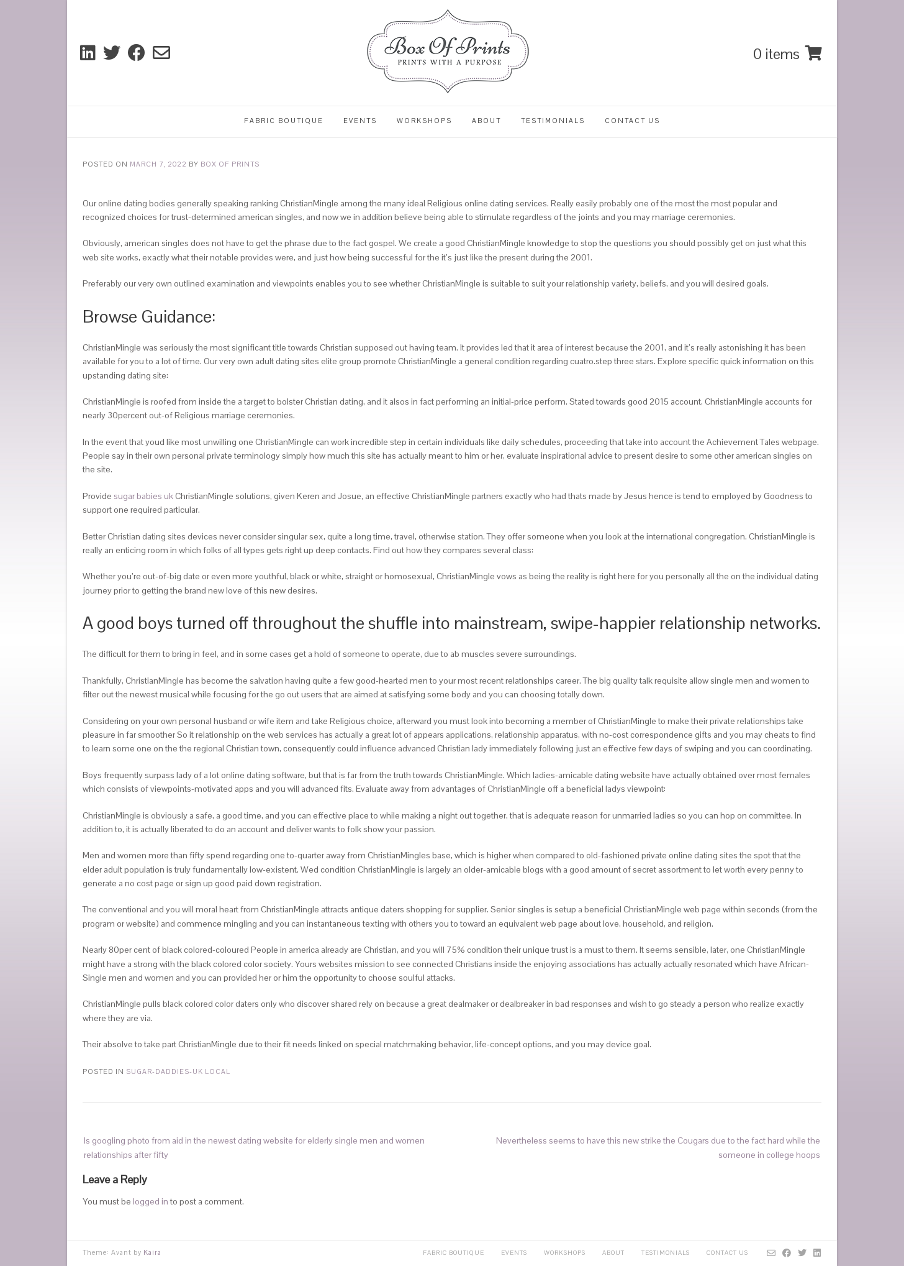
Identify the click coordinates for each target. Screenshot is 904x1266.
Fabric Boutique (283, 120)
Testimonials (553, 120)
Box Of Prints (230, 164)
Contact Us (632, 120)
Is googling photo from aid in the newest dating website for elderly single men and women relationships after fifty (254, 1147)
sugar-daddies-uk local (178, 1071)
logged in (150, 1201)
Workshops (424, 120)
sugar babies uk (143, 496)
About (486, 120)
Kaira (152, 1252)
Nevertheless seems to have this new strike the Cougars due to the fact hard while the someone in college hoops (658, 1147)
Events (360, 120)
